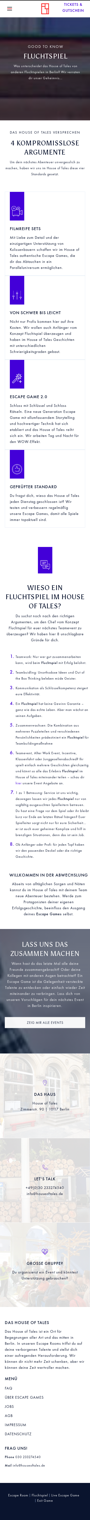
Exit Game (45, 1500)
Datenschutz (18, 1433)
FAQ (8, 1388)
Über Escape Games (24, 1397)
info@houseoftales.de (45, 1193)
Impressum (15, 1424)
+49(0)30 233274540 (45, 1187)
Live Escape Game (65, 1495)
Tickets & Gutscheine (73, 7)
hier (19, 783)
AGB (9, 1415)
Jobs (9, 1406)
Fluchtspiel (40, 1495)
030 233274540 (28, 1457)
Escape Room (18, 1495)
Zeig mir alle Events (45, 1026)
